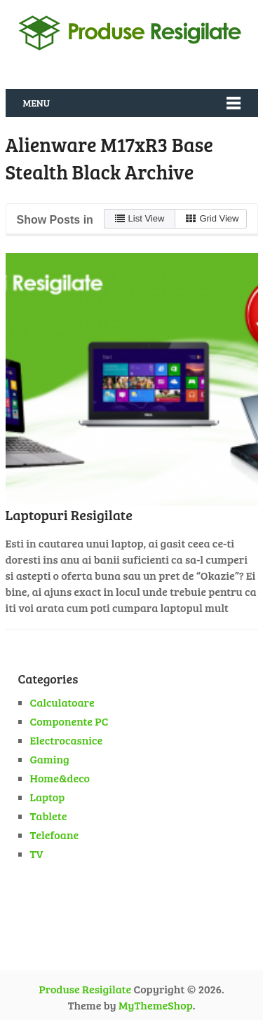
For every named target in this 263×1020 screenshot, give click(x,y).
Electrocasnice (66, 740)
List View (140, 218)
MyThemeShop (156, 1005)
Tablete (48, 815)
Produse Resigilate (85, 988)
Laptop (47, 796)
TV (36, 853)
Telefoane (54, 834)
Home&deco (60, 777)
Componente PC (69, 721)
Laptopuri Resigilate (69, 514)
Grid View (212, 218)
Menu (36, 102)
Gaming (49, 759)
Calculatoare (62, 702)
